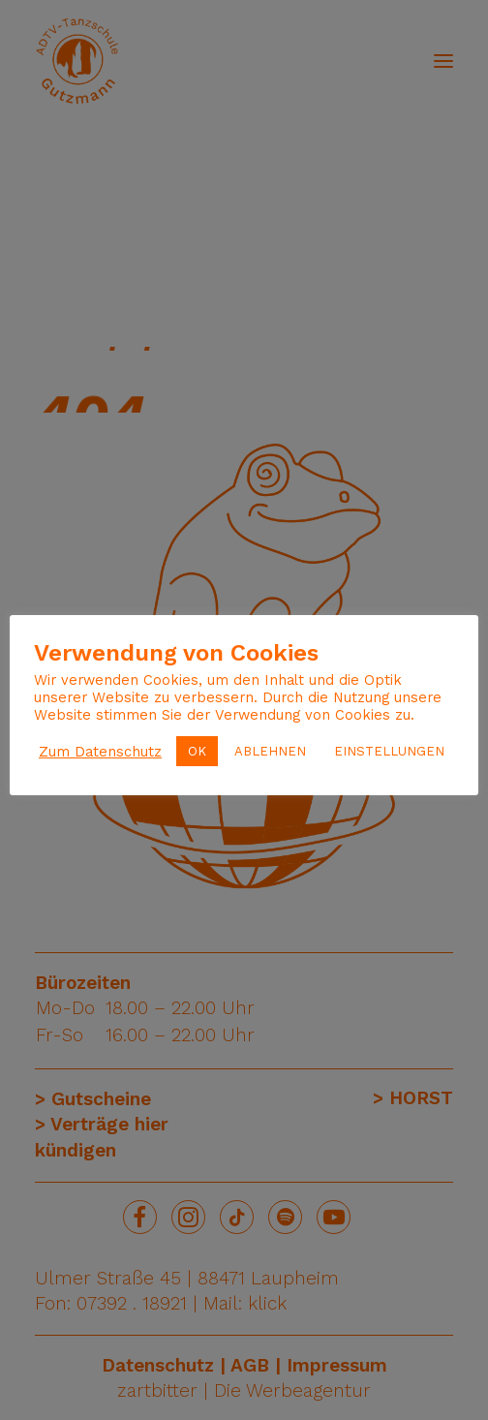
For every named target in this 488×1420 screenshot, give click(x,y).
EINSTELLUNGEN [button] (389, 751)
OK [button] (197, 751)
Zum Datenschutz (100, 751)
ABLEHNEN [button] (270, 751)
